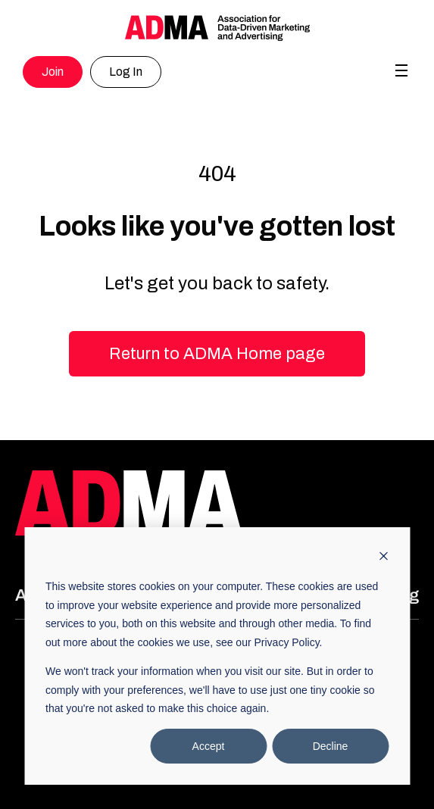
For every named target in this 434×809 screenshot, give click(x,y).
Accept (208, 746)
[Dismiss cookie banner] (383, 557)
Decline (330, 746)
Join (53, 71)
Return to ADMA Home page (217, 354)
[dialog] (217, 656)
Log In (125, 71)
